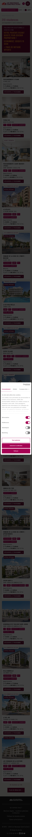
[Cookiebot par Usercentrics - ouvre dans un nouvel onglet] (23, 385)
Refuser (16, 451)
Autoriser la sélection (16, 445)
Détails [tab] (15, 389)
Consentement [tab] (6, 389)
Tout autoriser (16, 440)
